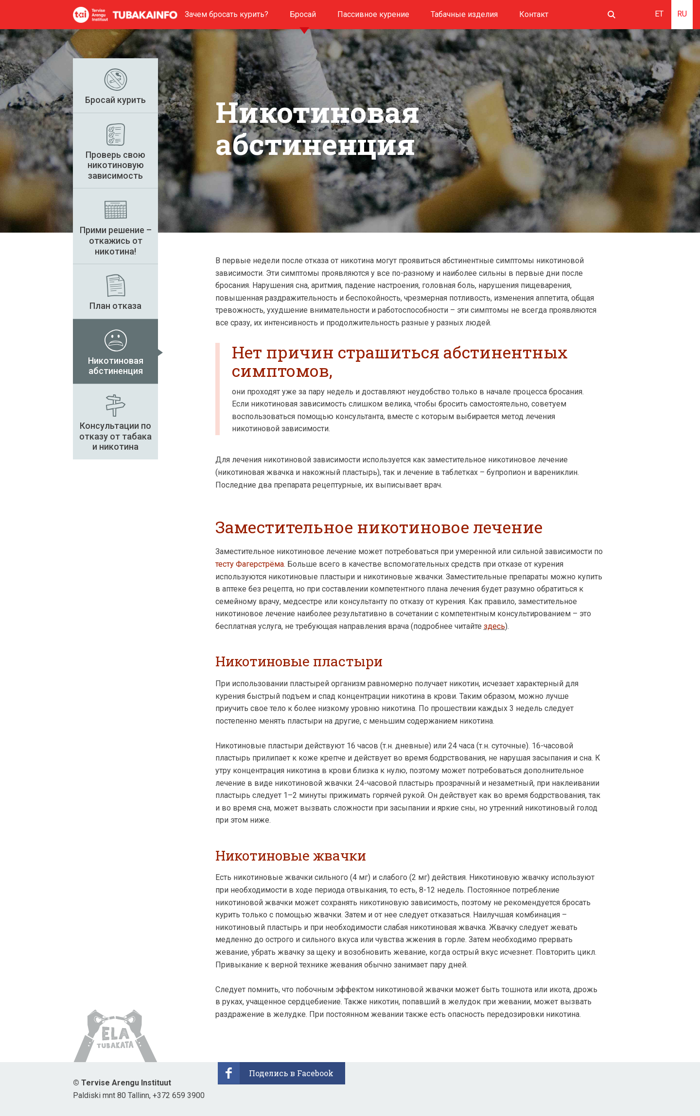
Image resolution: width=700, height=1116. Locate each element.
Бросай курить (115, 100)
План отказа (115, 306)
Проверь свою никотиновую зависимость (115, 165)
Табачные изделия (464, 14)
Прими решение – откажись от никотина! (116, 240)
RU (682, 13)
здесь (494, 626)
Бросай (303, 14)
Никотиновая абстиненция (115, 365)
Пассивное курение (373, 14)
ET (659, 13)
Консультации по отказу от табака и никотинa (115, 436)
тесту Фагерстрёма (249, 564)
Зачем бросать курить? (226, 14)
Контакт (533, 14)
